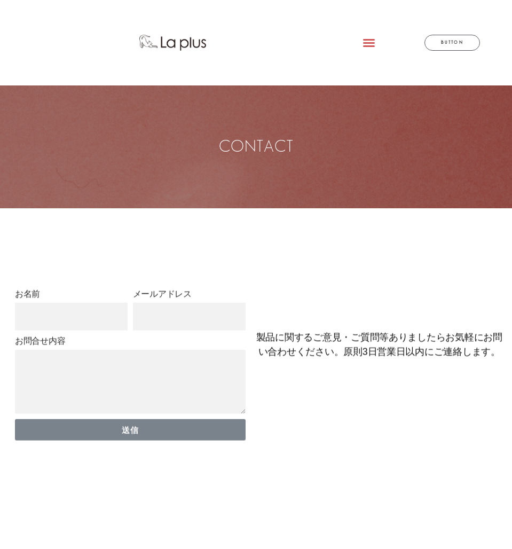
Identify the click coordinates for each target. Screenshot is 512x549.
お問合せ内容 (40, 364)
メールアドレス (162, 317)
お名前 (27, 317)
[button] (369, 42)
